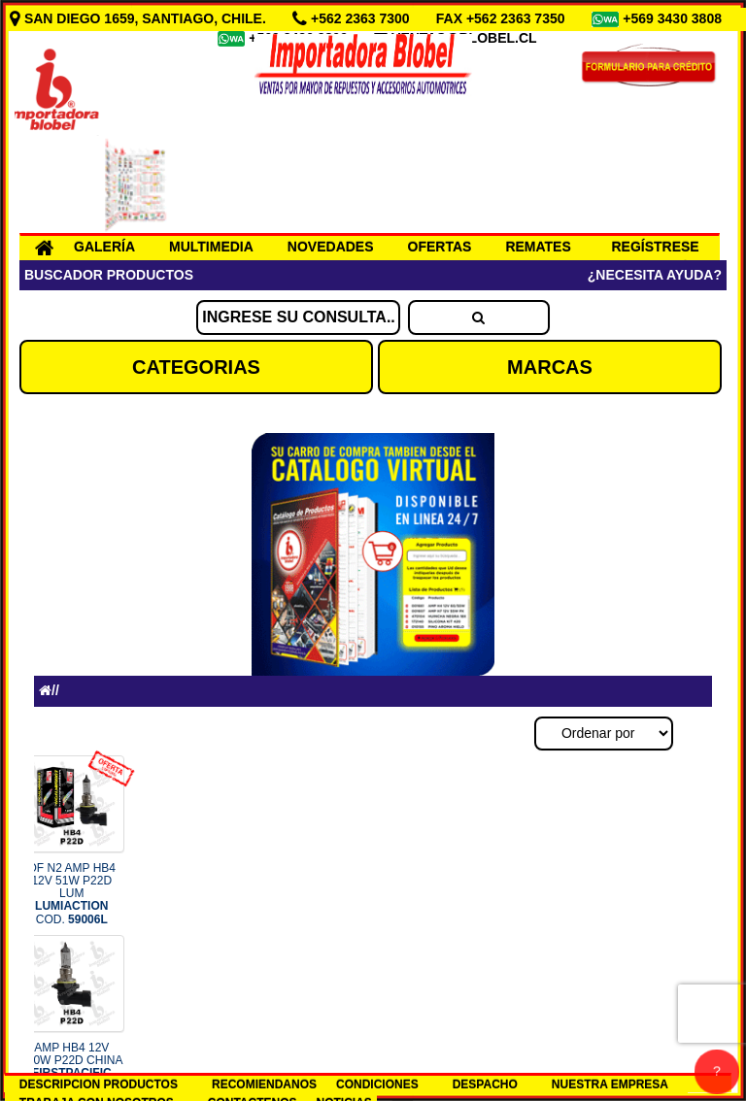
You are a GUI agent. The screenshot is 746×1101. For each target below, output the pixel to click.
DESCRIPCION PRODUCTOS (98, 1084)
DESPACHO (485, 1084)
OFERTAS (440, 246)
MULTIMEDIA (211, 246)
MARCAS (550, 367)
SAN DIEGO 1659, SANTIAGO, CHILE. (140, 18)
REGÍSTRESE (654, 246)
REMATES (537, 246)
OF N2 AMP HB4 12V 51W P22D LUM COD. (72, 893)
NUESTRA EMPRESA (610, 1084)
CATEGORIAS (196, 367)
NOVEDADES (331, 246)
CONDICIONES (377, 1084)
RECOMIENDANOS (264, 1084)
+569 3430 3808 (674, 18)
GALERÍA (104, 246)
